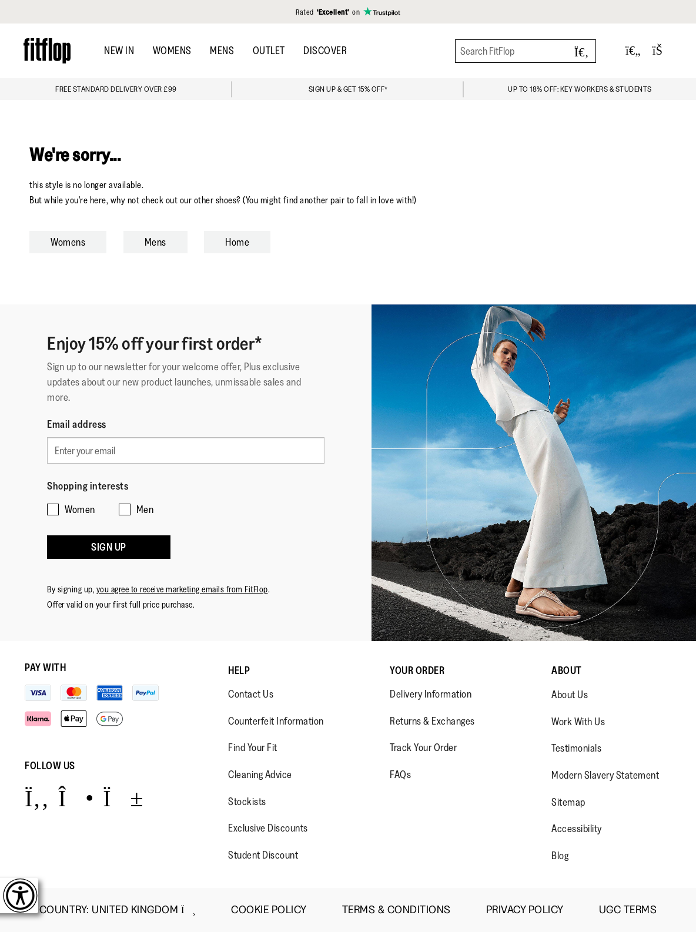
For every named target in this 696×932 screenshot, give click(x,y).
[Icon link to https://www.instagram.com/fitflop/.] (76, 797)
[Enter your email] (185, 449)
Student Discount (263, 855)
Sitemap (568, 802)
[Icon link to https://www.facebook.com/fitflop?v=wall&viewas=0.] (37, 797)
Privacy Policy (525, 910)
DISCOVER (325, 50)
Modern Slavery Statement (605, 775)
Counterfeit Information (276, 721)
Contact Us (250, 694)
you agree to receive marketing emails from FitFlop (182, 580)
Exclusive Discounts (268, 828)
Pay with (45, 667)
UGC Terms (628, 910)
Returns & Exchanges (432, 721)
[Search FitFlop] (525, 51)
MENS (222, 50)
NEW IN (119, 50)
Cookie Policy (269, 910)
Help (239, 670)
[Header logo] (47, 50)
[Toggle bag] (662, 51)
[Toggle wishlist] (633, 51)
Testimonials (576, 748)
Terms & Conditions (396, 910)
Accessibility (576, 828)
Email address (76, 424)
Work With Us (578, 721)
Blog (559, 855)
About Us (569, 694)
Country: (117, 909)
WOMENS (172, 50)
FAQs (400, 774)
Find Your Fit (252, 747)
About (566, 670)
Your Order (417, 670)
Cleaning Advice (260, 774)
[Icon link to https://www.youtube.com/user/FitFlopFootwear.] (123, 797)
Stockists (247, 801)
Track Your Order (423, 747)
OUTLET (269, 50)
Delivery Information (430, 694)
